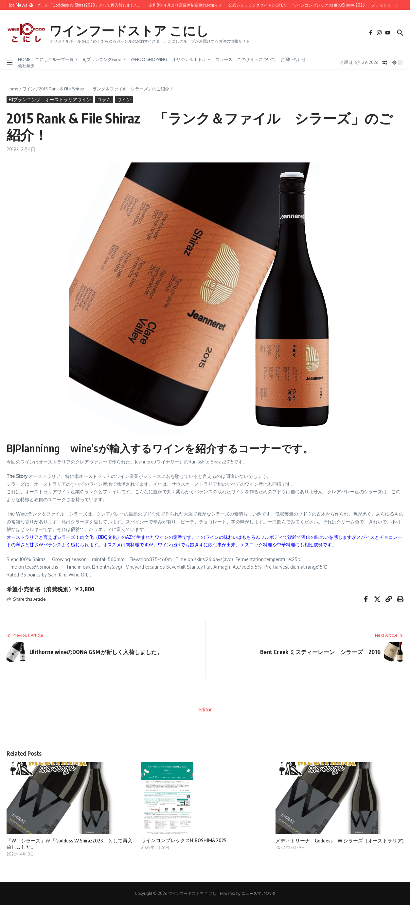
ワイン (28, 88)
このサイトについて (256, 59)
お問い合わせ (293, 59)
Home (12, 88)
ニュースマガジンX (258, 893)
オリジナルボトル (191, 59)
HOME (24, 59)
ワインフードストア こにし (131, 30)
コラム (104, 99)
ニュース (223, 59)
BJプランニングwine (104, 59)
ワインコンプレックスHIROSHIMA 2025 (183, 840)
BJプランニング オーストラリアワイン (50, 99)
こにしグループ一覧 (56, 59)
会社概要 (26, 65)
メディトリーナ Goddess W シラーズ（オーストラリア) (339, 840)
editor (205, 710)
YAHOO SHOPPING (149, 59)
